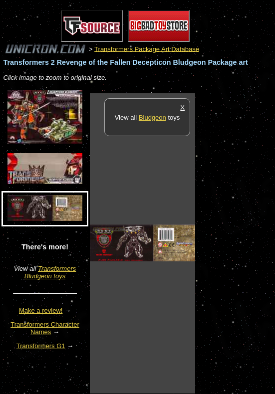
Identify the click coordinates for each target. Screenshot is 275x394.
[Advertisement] (235, 243)
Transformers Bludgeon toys (50, 272)
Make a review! (40, 310)
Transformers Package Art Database (146, 48)
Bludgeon (152, 117)
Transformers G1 (40, 346)
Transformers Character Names (44, 328)
